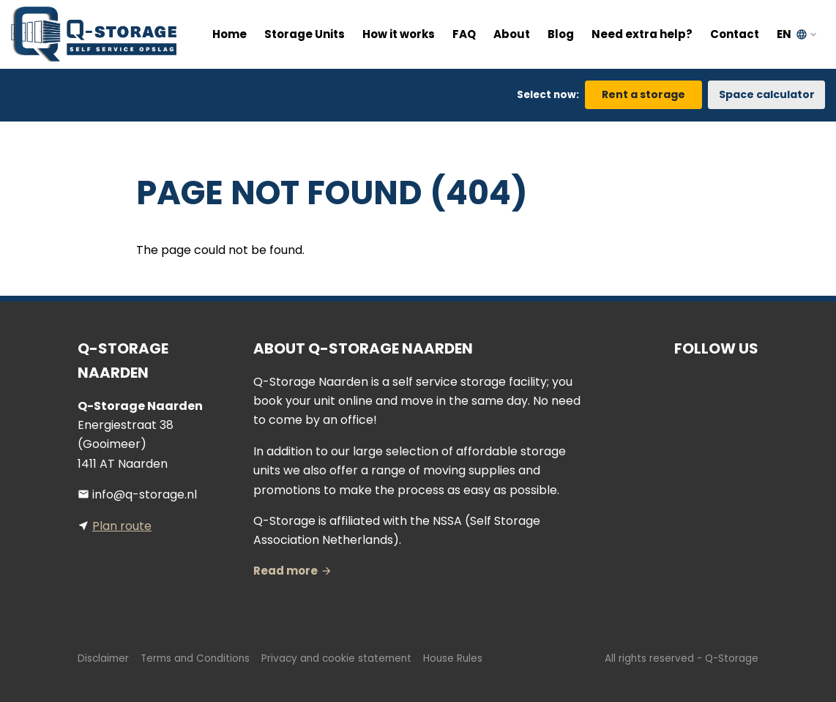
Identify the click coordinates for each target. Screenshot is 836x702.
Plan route (122, 526)
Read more (285, 570)
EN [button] (792, 34)
